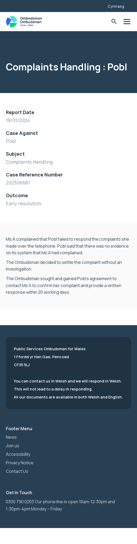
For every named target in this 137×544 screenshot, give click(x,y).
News (11, 437)
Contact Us (17, 471)
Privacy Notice (20, 463)
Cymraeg (116, 6)
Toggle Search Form (114, 21)
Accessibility (18, 454)
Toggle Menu (126, 21)
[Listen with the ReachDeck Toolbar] (95, 5)
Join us (12, 446)
